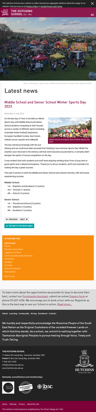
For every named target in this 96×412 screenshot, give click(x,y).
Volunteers (9, 252)
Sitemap (13, 396)
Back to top (9, 269)
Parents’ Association (13, 242)
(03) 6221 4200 (10, 354)
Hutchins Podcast (12, 261)
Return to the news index (21, 218)
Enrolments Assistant (35, 289)
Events (7, 239)
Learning (13, 306)
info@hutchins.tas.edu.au (12, 357)
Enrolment (42, 306)
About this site (33, 396)
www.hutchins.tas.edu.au (12, 360)
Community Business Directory (18, 248)
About (5, 306)
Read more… (64, 297)
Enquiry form (77, 289)
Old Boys (8, 255)
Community (33, 76)
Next (22, 212)
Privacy (22, 396)
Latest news (43, 76)
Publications (10, 264)
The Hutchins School (21, 6)
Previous (13, 212)
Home (25, 76)
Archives (8, 258)
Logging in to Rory (12, 245)
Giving (34, 306)
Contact (52, 306)
